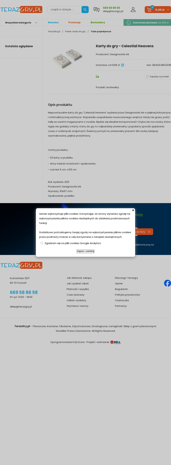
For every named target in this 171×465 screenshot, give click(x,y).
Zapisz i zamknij (85, 251)
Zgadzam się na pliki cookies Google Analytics (73, 243)
